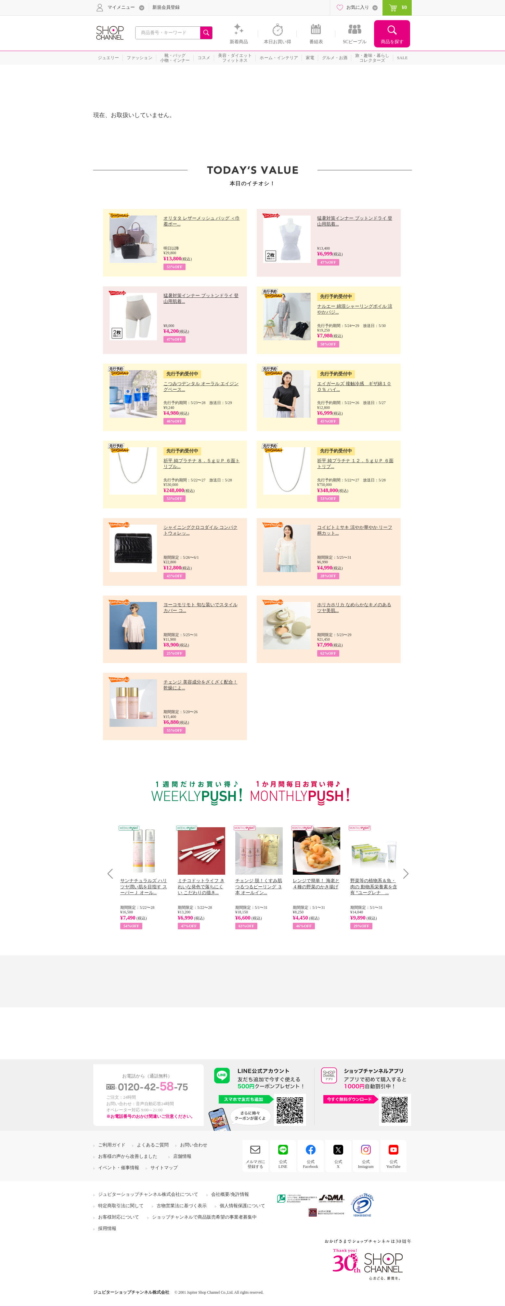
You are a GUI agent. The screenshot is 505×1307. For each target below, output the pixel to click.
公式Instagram (366, 1164)
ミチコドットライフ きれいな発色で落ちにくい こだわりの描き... (201, 886)
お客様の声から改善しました (127, 1156)
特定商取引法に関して (121, 1205)
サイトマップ (164, 1167)
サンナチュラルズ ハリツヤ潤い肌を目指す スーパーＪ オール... (143, 886)
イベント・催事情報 (118, 1167)
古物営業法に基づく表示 (182, 1205)
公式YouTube (393, 1164)
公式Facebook (310, 1164)
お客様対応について (118, 1217)
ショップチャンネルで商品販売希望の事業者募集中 (204, 1217)
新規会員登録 (166, 7)
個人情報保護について (242, 1205)
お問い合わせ (193, 1145)
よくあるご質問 (153, 1145)
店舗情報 (182, 1156)
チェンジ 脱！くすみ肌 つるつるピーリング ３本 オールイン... (258, 886)
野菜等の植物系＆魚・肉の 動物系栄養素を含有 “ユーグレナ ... (373, 886)
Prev (112, 873)
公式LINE (282, 1164)
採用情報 (107, 1228)
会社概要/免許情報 (230, 1194)
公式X (338, 1164)
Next (403, 873)
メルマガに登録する (255, 1164)
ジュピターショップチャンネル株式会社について (148, 1194)
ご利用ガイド (111, 1145)
